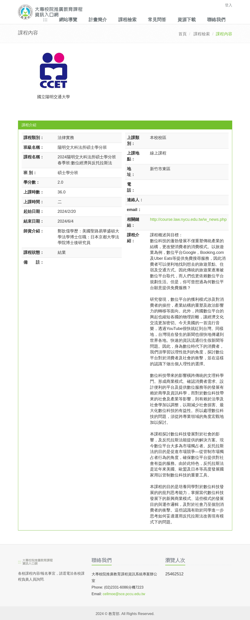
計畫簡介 (98, 19)
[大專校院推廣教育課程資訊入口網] (104, 12)
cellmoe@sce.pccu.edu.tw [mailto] (124, 594)
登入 (228, 5)
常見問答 (157, 19)
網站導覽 (68, 19)
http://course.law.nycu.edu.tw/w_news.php (188, 219)
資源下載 (187, 19)
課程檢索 (127, 19)
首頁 (182, 34)
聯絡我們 (216, 19)
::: (45, 19)
